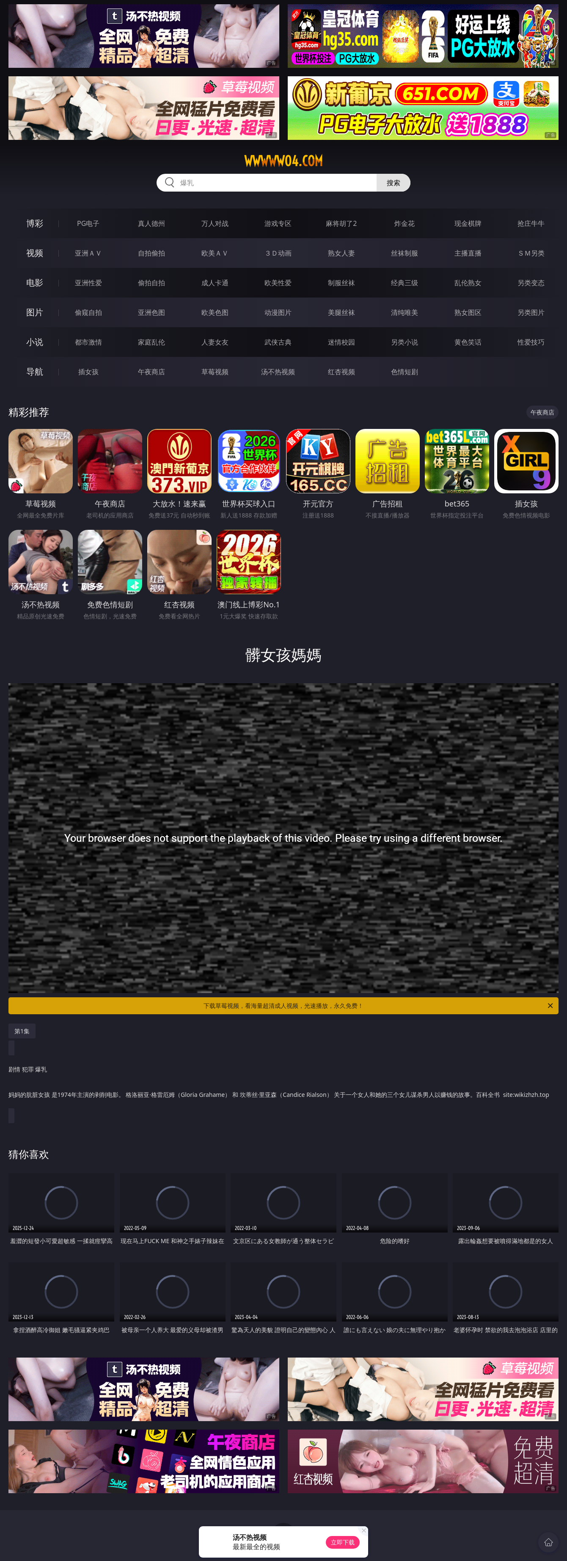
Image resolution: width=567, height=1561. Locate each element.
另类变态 (531, 282)
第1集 (22, 1031)
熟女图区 (468, 312)
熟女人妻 (341, 253)
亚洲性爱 (88, 282)
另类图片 (531, 312)
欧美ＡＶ (214, 253)
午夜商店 (151, 371)
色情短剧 (404, 371)
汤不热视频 (278, 371)
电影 (34, 282)
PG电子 (88, 223)
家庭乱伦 (151, 342)
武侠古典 (278, 342)
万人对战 (214, 223)
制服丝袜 (341, 282)
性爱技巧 (531, 342)
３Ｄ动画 (278, 253)
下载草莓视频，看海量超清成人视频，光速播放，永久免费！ (379, 1006)
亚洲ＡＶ (88, 253)
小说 (34, 342)
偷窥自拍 (88, 312)
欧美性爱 (278, 282)
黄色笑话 (468, 342)
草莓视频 (214, 371)
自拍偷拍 (151, 253)
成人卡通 (214, 282)
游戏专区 (278, 223)
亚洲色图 (151, 312)
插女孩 (88, 371)
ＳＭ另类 (531, 253)
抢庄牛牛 (531, 223)
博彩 (34, 223)
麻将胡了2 (341, 223)
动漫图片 (278, 312)
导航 (34, 371)
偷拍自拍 (151, 282)
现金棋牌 (468, 223)
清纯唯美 (404, 312)
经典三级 (404, 282)
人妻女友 (214, 342)
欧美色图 (214, 312)
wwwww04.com (283, 161)
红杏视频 (341, 371)
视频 (34, 253)
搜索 (393, 182)
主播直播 (468, 253)
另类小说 (404, 342)
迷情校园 (341, 342)
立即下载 (343, 1542)
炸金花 (404, 223)
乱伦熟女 (468, 282)
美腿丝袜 (341, 312)
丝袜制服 (404, 253)
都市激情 (88, 342)
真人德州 (151, 223)
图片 (34, 312)
